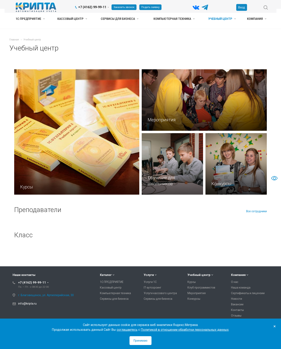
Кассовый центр (72, 18)
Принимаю (140, 340)
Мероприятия (196, 293)
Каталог (106, 275)
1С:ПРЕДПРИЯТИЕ (30, 18)
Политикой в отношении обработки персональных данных (185, 330)
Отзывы (236, 315)
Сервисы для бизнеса (120, 18)
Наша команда (240, 287)
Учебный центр (222, 18)
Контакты (237, 310)
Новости (236, 298)
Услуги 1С (150, 282)
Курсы (191, 282)
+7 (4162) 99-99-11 (92, 7)
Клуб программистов (201, 287)
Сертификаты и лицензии (248, 293)
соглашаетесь (127, 330)
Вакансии (237, 304)
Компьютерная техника (174, 18)
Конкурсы (193, 298)
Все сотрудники (256, 211)
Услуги (149, 275)
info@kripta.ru (27, 303)
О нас (234, 282)
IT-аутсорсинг (152, 287)
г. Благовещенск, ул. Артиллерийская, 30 (46, 295)
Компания (256, 18)
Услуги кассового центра (160, 293)
